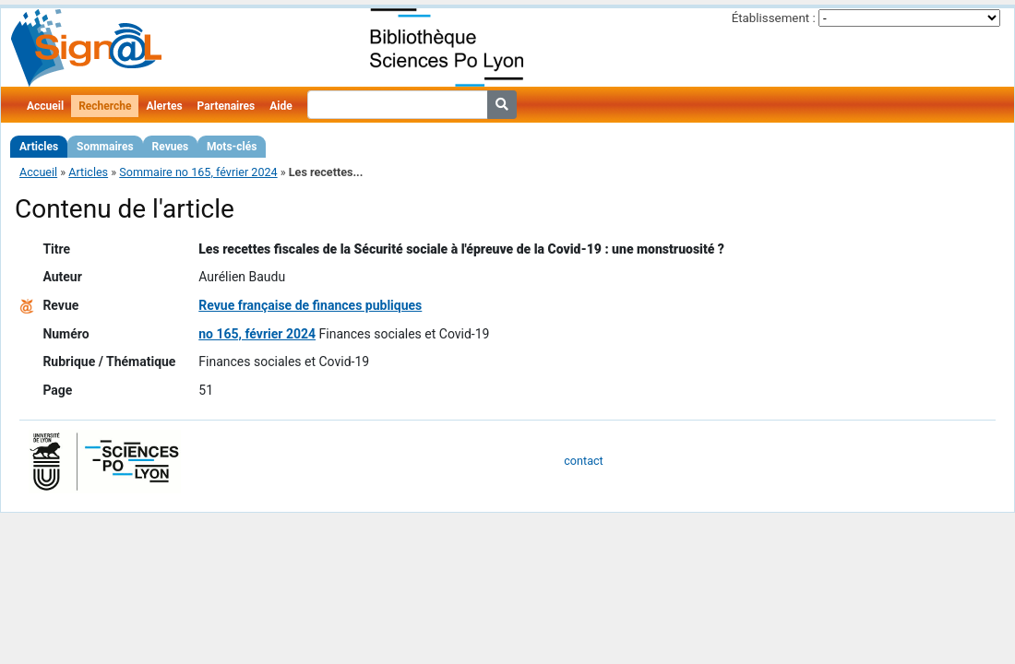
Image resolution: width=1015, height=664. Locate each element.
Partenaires (226, 106)
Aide (280, 106)
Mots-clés (232, 146)
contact (583, 461)
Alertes (164, 106)
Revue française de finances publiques (310, 305)
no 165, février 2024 (257, 333)
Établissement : (774, 18)
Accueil (45, 106)
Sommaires (105, 146)
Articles (38, 146)
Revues (170, 146)
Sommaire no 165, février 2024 (198, 172)
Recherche (104, 106)
